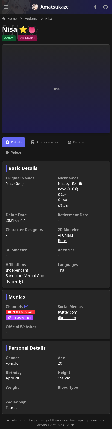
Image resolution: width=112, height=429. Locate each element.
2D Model (27, 38)
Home (9, 18)
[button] (6, 7)
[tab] (13, 142)
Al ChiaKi (65, 235)
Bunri (62, 240)
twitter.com (67, 312)
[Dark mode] (95, 7)
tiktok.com (67, 317)
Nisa (9, 29)
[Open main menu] (6, 7)
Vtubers (31, 18)
